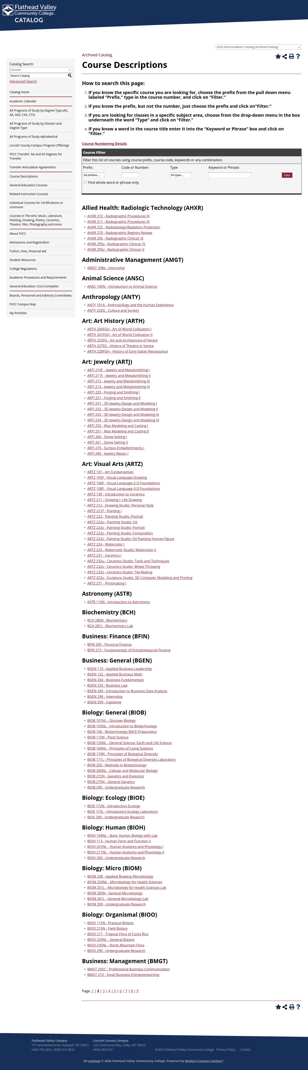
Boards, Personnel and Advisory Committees (41, 295)
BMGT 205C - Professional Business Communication (128, 969)
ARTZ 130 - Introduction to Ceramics (116, 494)
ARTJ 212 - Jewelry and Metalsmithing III (118, 381)
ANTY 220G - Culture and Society (113, 310)
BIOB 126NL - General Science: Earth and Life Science (129, 742)
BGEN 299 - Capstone (104, 702)
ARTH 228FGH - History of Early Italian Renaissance (127, 351)
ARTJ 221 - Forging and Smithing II (114, 397)
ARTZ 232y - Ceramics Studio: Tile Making (119, 572)
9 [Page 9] (137, 991)
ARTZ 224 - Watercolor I (105, 544)
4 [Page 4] (109, 991)
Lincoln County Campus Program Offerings (39, 145)
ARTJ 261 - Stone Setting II (107, 442)
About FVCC (18, 233)
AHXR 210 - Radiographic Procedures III (118, 216)
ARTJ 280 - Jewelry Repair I (107, 453)
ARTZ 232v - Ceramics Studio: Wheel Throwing (123, 566)
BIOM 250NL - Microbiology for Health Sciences (124, 882)
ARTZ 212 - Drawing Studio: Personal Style (120, 505)
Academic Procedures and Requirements (38, 277)
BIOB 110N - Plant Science (108, 737)
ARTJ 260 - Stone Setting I (107, 436)
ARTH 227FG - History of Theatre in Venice (120, 345)
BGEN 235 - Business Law (107, 685)
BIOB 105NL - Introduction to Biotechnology (122, 726)
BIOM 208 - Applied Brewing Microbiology (120, 876)
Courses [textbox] (15, 70)
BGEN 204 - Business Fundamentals (115, 680)
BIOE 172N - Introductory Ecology (113, 806)
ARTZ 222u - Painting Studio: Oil (112, 522)
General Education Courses (28, 185)
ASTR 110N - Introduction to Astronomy (118, 602)
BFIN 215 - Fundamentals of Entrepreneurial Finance (128, 650)
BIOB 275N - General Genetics (111, 781)
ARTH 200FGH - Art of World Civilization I (119, 329)
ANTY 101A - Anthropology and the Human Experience (130, 305)
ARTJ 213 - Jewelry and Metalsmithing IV (118, 386)
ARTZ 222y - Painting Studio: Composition (120, 533)
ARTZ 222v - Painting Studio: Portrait (116, 527)
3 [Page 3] (104, 991)
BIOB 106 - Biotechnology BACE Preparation (122, 731)
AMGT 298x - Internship (106, 268)
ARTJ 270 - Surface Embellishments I (115, 448)
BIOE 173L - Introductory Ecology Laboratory (122, 811)
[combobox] (258, 47)
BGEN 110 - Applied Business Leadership (119, 668)
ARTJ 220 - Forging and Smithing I (113, 392)
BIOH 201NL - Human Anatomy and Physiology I (125, 846)
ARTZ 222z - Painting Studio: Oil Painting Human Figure (130, 538)
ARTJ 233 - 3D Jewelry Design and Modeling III (123, 414)
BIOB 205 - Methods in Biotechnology (117, 765)
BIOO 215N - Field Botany (107, 928)
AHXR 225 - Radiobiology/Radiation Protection (123, 227)
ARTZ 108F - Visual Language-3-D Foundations (123, 488)
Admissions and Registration (29, 242)
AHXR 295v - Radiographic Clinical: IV (116, 244)
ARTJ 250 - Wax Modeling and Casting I (117, 425)
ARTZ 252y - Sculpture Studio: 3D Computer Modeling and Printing (139, 577)
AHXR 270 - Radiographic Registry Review (119, 232)
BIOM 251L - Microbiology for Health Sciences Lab (126, 887)
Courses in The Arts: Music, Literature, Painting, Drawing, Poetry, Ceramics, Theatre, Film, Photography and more (36, 220)
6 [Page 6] (120, 991)
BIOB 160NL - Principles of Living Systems (120, 748)
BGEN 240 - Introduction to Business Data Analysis (127, 691)
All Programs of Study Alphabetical (34, 136)
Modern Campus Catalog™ (204, 1061)
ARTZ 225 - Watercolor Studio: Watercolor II (121, 550)
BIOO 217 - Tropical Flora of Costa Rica (117, 934)
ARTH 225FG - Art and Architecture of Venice (122, 340)
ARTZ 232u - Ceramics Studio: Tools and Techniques (128, 561)
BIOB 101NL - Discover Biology (111, 720)
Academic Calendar (23, 101)
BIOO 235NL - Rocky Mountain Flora (115, 945)
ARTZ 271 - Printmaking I (106, 583)
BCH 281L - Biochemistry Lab (110, 626)
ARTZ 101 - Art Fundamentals (110, 472)
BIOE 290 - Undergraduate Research (116, 817)
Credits (245, 1050)
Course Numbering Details (104, 143)
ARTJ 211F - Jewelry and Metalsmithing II (119, 375)
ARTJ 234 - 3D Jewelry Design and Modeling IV (123, 420)
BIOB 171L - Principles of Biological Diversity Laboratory (131, 759)
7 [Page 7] (126, 991)
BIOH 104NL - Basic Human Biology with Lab (122, 835)
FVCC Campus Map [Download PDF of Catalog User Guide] (23, 304)
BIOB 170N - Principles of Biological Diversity (122, 754)
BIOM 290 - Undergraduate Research (116, 904)
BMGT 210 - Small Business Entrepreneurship (123, 974)
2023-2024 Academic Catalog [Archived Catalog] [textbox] (247, 47)
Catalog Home (19, 92)
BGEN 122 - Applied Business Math (114, 674)
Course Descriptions (24, 176)
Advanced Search (23, 81)
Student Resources (23, 260)
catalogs (94, 1061)
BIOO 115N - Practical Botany (110, 923)
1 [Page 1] (92, 991)
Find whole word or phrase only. (113, 182)
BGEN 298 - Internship (105, 696)
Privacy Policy (225, 1050)
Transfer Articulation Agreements (33, 167)
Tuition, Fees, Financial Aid (28, 251)
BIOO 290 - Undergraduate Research (116, 950)
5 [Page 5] (115, 991)
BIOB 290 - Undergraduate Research (116, 787)
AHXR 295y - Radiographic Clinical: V (115, 249)
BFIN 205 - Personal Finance (109, 644)
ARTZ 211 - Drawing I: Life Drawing (114, 499)
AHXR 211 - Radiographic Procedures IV (118, 221)
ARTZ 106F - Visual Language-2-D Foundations (123, 483)
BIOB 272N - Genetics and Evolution (115, 776)
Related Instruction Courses (29, 194)
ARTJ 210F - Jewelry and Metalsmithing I (118, 370)
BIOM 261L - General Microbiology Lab (117, 898)
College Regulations (23, 269)
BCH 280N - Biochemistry (107, 620)
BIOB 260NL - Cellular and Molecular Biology (122, 770)
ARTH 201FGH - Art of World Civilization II (120, 334)
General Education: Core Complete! (34, 286)
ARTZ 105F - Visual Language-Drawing (117, 477)
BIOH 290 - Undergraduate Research (116, 857)
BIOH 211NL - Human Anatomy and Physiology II (125, 852)
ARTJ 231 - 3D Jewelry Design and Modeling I (122, 403)
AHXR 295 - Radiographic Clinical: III (115, 238)
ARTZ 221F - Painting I (104, 511)
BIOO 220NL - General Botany (111, 939)
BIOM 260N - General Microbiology (114, 893)
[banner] (29, 13)
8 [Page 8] (132, 991)
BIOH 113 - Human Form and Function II (119, 841)
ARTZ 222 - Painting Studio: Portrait (115, 516)
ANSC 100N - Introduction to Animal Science (122, 286)
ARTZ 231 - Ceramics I (104, 555)
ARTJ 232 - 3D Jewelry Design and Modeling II (122, 409)
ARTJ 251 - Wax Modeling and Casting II (118, 431)
